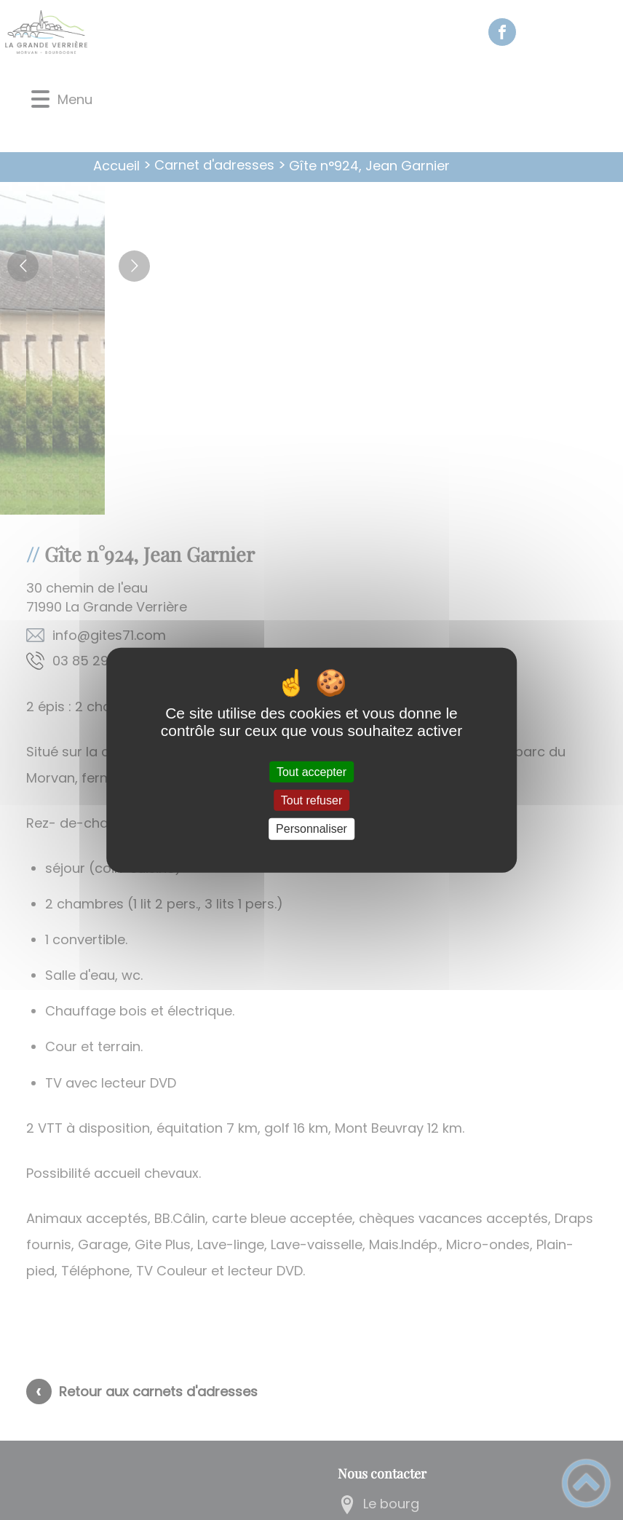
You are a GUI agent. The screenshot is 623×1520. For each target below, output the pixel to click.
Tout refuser (311, 800)
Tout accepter (311, 772)
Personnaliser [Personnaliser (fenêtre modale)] (311, 829)
